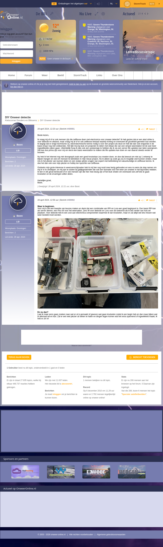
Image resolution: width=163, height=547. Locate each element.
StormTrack (77, 75)
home (8, 75)
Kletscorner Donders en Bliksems (21, 120)
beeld (58, 75)
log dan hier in (16, 87)
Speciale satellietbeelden (134, 394)
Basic (20, 145)
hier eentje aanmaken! (14, 37)
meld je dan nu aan (77, 84)
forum (25, 75)
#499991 (71, 129)
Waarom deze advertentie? (82, 345)
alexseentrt (67, 384)
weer (42, 75)
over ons (114, 75)
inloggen (57, 394)
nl (111, 3)
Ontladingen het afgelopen (72, 3)
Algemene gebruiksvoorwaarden (111, 534)
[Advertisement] (79, 103)
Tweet (152, 129)
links (96, 75)
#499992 (71, 200)
